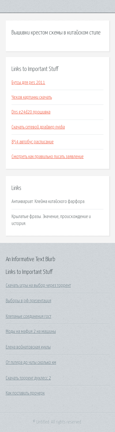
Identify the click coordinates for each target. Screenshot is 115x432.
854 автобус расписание (33, 142)
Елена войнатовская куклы (28, 347)
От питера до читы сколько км (31, 362)
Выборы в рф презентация (28, 301)
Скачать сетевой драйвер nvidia (38, 127)
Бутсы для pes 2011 (28, 82)
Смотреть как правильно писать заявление (48, 156)
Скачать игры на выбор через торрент (38, 285)
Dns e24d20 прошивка (31, 112)
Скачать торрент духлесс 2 (28, 378)
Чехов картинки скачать (32, 97)
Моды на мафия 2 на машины (31, 331)
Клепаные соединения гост (28, 316)
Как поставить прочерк (25, 393)
